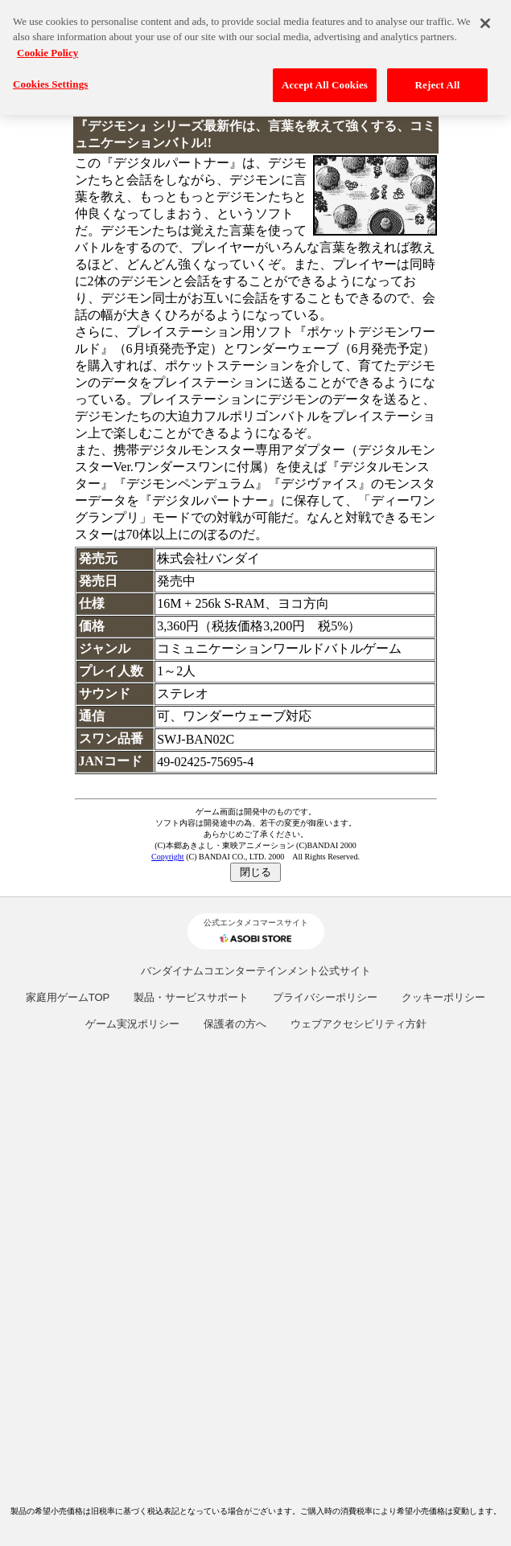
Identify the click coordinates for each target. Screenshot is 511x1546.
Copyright (167, 856)
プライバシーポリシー (325, 997)
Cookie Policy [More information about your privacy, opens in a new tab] (47, 48)
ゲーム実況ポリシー (132, 1024)
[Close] (485, 18)
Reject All (437, 80)
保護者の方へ (235, 1024)
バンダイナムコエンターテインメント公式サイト (256, 971)
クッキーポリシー (443, 997)
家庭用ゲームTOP (68, 997)
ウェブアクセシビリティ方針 (359, 1024)
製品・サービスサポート (191, 997)
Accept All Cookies (325, 80)
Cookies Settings (50, 79)
